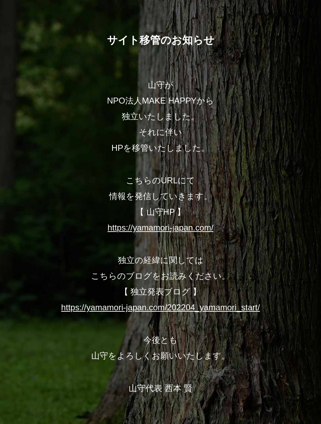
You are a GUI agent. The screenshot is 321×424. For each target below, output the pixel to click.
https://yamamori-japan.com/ (161, 227)
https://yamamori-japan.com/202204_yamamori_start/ (160, 307)
